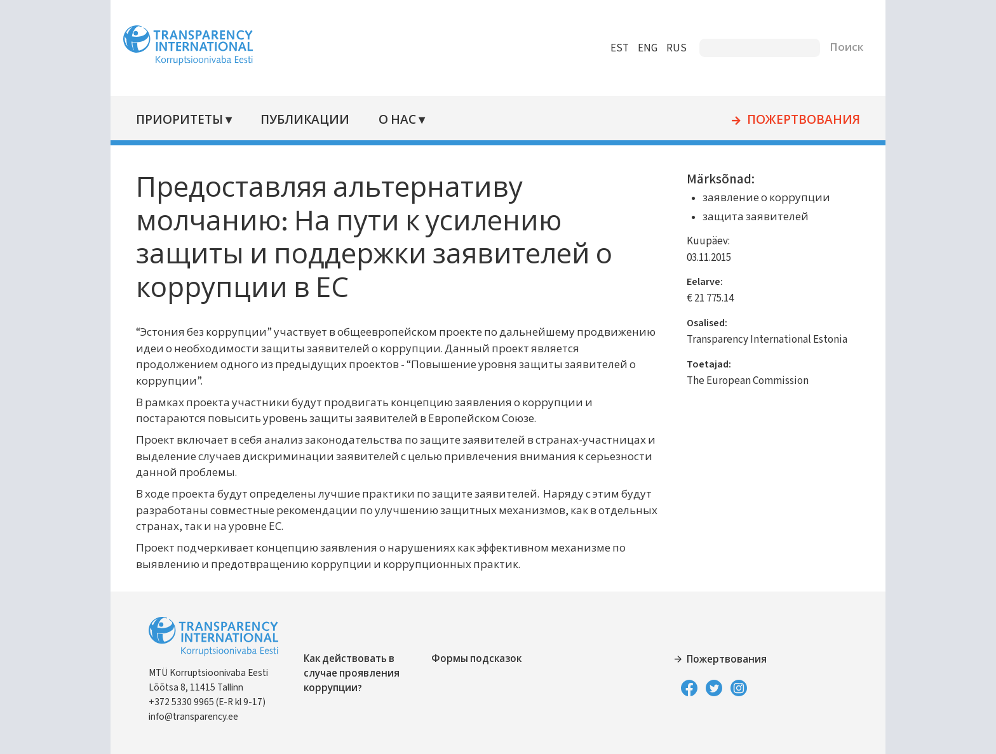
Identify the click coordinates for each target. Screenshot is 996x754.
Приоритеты (185, 120)
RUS (670, 48)
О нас (403, 120)
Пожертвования (797, 120)
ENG (641, 48)
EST (613, 48)
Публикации (311, 120)
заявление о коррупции (763, 198)
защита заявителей (752, 217)
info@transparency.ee (200, 716)
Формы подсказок (479, 658)
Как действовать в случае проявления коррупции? (359, 673)
